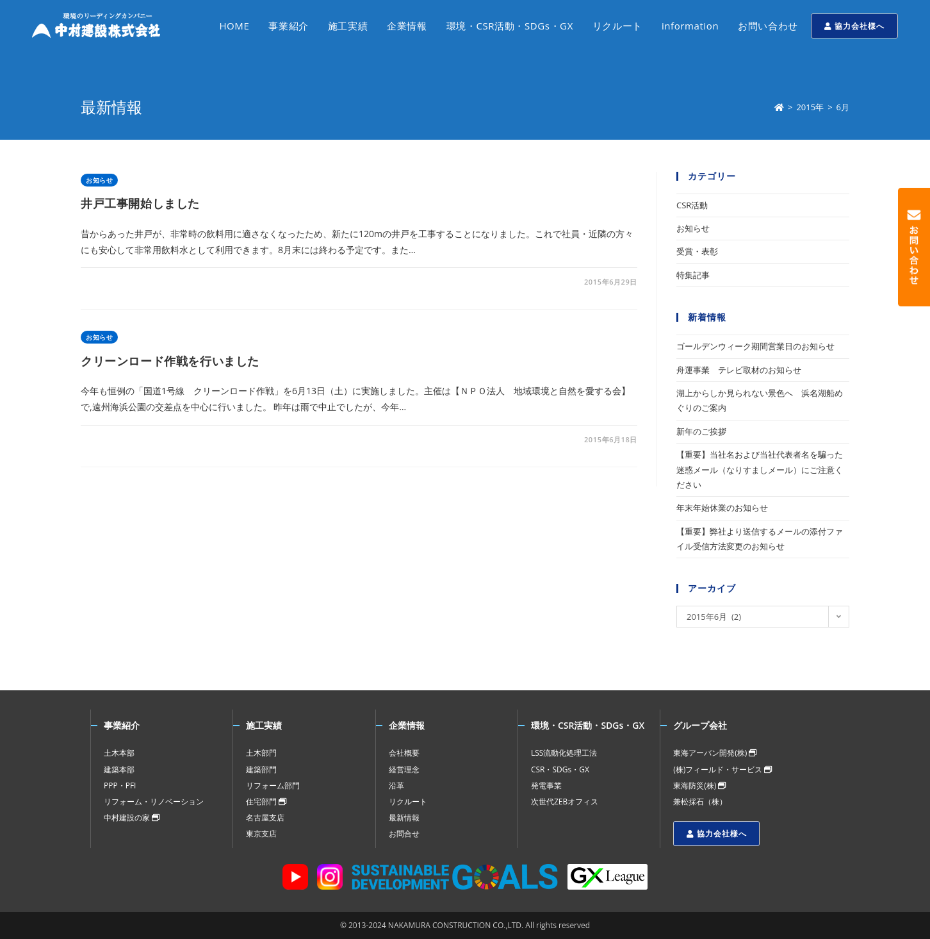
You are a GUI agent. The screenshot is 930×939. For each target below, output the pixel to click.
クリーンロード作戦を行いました (170, 361)
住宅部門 (266, 801)
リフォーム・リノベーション (154, 801)
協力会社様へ (854, 26)
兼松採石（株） (700, 801)
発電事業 (546, 785)
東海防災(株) (699, 785)
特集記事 (693, 275)
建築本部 (119, 769)
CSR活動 (692, 205)
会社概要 (404, 752)
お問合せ (404, 833)
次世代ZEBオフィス (564, 801)
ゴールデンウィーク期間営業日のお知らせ (755, 346)
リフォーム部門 (273, 785)
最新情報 (404, 817)
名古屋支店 (265, 817)
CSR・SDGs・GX (560, 769)
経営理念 (404, 769)
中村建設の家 (131, 817)
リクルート (408, 801)
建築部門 (261, 769)
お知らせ (99, 180)
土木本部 (119, 752)
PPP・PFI (120, 785)
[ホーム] (779, 107)
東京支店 (261, 833)
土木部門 (261, 752)
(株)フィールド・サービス (722, 769)
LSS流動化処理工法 (564, 752)
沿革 (396, 785)
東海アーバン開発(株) (714, 752)
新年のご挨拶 (701, 431)
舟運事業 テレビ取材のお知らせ (738, 370)
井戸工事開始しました (140, 203)
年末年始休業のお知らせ (722, 507)
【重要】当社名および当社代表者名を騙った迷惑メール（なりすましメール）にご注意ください (759, 469)
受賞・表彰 (697, 251)
